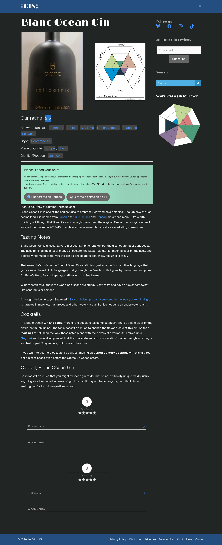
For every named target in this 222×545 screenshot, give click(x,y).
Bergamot (56, 128)
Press (189, 539)
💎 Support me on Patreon (44, 197)
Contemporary (41, 141)
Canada (102, 217)
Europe (50, 148)
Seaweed (28, 134)
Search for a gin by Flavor (177, 96)
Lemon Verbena (108, 128)
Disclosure (135, 539)
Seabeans (129, 128)
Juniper (72, 128)
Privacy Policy (117, 539)
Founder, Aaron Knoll (171, 539)
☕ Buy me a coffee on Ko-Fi (88, 197)
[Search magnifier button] (198, 83)
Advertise (150, 539)
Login (143, 426)
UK (75, 217)
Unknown (55, 156)
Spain (63, 148)
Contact (200, 539)
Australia (84, 217)
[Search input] (175, 83)
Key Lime (87, 128)
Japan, (63, 217)
